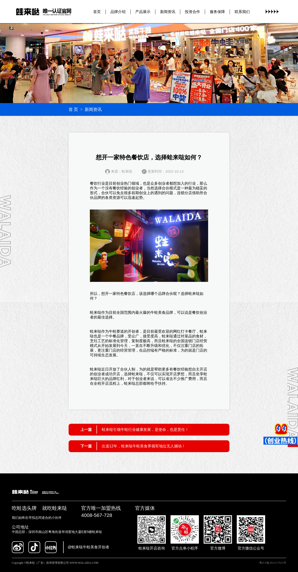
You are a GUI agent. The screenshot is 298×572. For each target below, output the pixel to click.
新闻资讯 (167, 11)
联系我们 (242, 11)
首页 (97, 11)
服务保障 (217, 11)
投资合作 (192, 11)
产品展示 (142, 11)
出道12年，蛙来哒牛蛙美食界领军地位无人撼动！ (143, 446)
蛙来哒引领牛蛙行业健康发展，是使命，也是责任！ (145, 430)
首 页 (73, 109)
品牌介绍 (118, 11)
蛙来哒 (194, 294)
